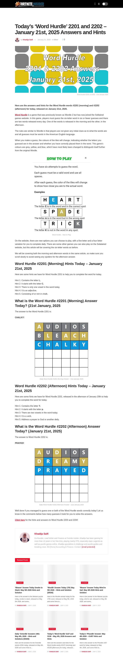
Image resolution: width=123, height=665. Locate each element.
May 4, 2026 (32, 605)
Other (56, 40)
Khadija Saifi (28, 40)
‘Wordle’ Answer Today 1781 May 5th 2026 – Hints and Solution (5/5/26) (60, 590)
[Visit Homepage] (29, 3)
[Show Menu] (94, 4)
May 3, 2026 (32, 651)
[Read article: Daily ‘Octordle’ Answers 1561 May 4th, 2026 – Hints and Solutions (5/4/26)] (29, 621)
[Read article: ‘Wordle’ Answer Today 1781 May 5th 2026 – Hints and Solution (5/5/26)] (61, 575)
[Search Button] (99, 4)
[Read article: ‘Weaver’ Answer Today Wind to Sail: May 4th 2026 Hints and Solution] (94, 575)
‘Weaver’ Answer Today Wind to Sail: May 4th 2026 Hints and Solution (93, 590)
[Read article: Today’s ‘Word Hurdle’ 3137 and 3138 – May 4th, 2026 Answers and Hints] (61, 621)
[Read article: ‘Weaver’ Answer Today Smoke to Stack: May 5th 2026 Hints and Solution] (29, 575)
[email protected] (88, 547)
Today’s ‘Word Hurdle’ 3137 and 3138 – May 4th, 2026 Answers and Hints (61, 636)
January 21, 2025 (44, 40)
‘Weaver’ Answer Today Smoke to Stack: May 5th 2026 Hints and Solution (29, 590)
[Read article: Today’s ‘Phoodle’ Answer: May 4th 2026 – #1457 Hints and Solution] (94, 621)
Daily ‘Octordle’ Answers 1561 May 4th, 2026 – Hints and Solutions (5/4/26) (27, 636)
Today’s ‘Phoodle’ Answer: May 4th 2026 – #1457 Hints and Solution (92, 636)
